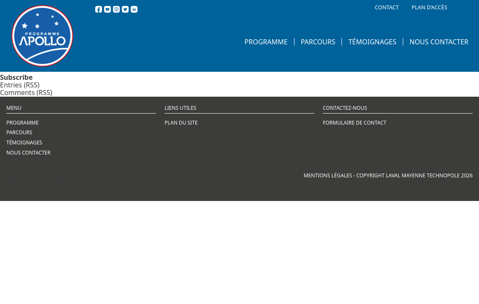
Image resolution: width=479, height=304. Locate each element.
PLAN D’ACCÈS (429, 7)
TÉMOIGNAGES (372, 42)
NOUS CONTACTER (439, 42)
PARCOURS (318, 42)
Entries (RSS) (19, 85)
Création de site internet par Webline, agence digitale (80, 181)
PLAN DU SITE (181, 122)
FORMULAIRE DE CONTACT (354, 122)
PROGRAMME (266, 42)
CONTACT (387, 7)
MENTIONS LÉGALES (328, 175)
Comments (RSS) (26, 92)
